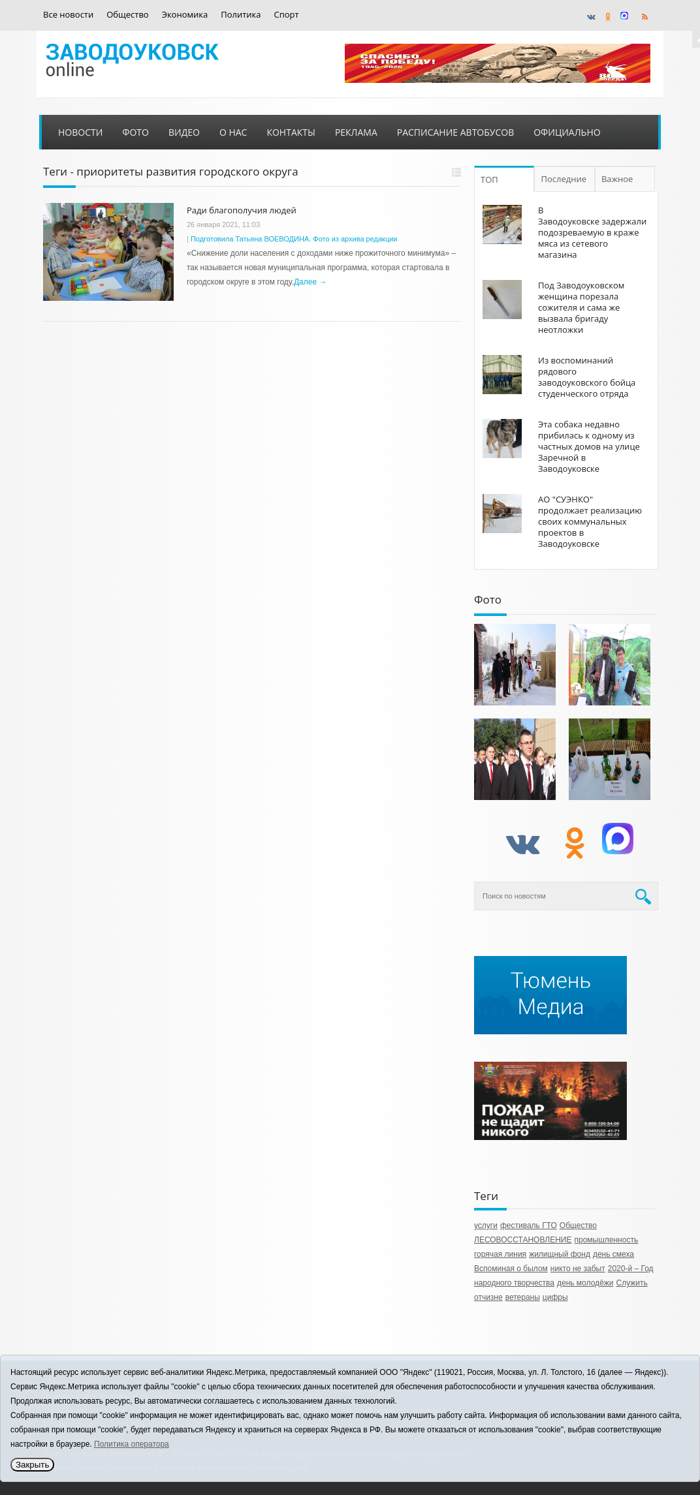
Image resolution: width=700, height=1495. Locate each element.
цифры (555, 1297)
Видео (184, 132)
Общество (127, 15)
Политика (241, 15)
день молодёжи (585, 1282)
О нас (233, 132)
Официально (566, 132)
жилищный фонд (559, 1254)
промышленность (606, 1239)
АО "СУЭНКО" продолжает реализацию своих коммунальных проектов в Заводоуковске (590, 521)
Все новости (68, 15)
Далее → (310, 281)
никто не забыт (577, 1268)
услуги (486, 1225)
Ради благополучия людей (241, 210)
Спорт (286, 15)
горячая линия (500, 1254)
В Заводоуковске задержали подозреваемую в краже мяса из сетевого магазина (592, 232)
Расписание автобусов (455, 132)
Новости (80, 132)
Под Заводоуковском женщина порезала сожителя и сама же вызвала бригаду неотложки (581, 307)
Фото (135, 132)
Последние (564, 179)
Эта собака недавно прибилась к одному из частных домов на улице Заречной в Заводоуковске (589, 446)
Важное (619, 179)
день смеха (613, 1254)
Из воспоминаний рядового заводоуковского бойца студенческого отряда (586, 376)
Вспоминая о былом (511, 1268)
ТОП (489, 179)
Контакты (290, 132)
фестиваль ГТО (528, 1225)
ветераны (522, 1297)
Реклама (356, 132)
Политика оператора (131, 1444)
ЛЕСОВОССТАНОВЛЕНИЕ (522, 1239)
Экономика (185, 15)
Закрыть (32, 1465)
